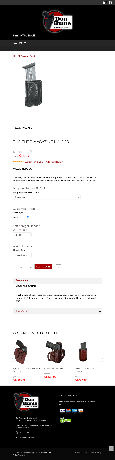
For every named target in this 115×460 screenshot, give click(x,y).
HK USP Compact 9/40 (24, 56)
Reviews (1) (22, 311)
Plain (15, 217)
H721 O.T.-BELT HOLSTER (54, 369)
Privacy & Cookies (80, 453)
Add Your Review (54, 161)
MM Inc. (48, 453)
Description (22, 280)
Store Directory (95, 453)
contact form (31, 425)
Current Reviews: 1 (33, 161)
